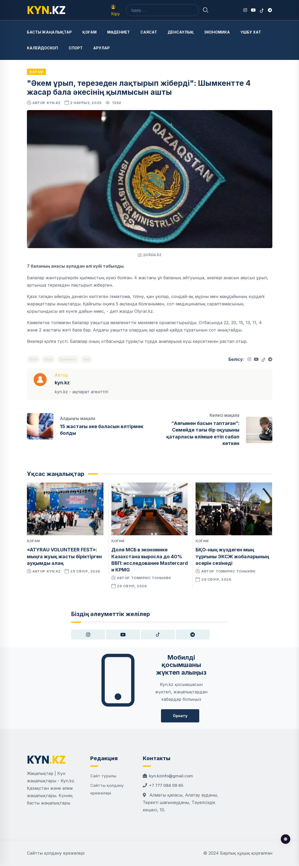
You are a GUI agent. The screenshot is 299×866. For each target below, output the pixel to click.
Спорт (76, 48)
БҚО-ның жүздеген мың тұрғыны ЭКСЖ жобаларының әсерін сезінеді (232, 556)
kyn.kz (54, 103)
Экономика (217, 32)
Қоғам (89, 32)
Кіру (115, 10)
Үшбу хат (250, 32)
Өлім (33, 359)
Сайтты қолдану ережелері (55, 853)
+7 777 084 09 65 (166, 785)
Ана (86, 359)
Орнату (180, 715)
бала (48, 359)
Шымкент (68, 359)
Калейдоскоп (42, 48)
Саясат (148, 32)
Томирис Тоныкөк (151, 578)
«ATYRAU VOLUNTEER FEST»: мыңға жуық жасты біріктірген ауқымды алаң (64, 556)
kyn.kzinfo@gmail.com (171, 775)
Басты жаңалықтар (49, 32)
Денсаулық (181, 32)
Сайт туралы (103, 775)
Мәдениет (118, 32)
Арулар (101, 48)
